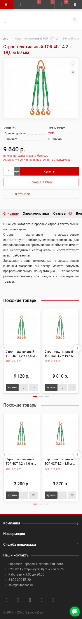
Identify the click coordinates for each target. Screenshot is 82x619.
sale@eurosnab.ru (21, 585)
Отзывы (62, 213)
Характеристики (36, 213)
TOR (51, 133)
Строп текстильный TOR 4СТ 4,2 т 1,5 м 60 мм (60, 462)
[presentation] (5, 348)
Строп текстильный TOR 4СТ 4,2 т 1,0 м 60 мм (21, 462)
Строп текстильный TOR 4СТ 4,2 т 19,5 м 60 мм (59, 354)
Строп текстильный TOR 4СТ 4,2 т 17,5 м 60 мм (20, 354)
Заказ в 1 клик (41, 182)
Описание (11, 213)
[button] (35, 396)
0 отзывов (22, 194)
